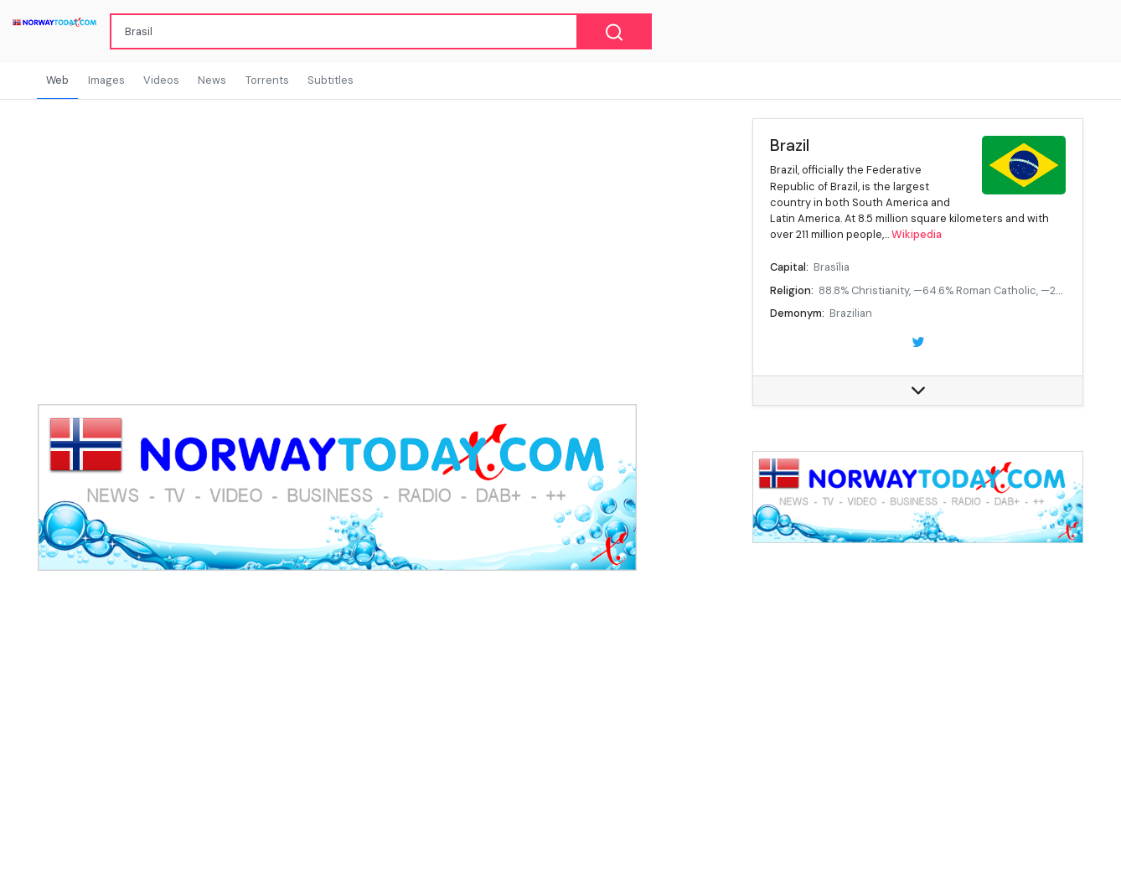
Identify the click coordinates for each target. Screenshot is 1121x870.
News (212, 80)
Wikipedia (916, 234)
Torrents (267, 80)
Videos (161, 80)
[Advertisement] (917, 692)
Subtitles (330, 80)
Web (57, 80)
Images (106, 80)
